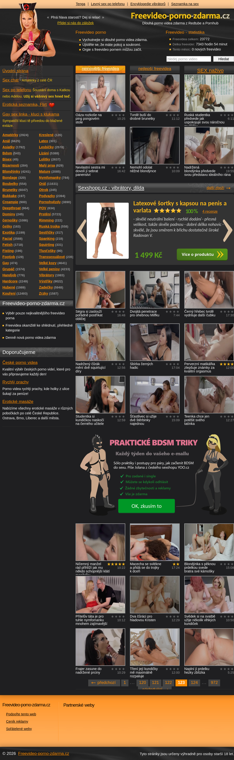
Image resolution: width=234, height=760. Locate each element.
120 (142, 682)
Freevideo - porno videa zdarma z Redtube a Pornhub (27, 36)
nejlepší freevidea (154, 68)
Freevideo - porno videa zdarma (180, 15)
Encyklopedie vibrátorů (148, 4)
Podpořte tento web (21, 714)
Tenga (80, 4)
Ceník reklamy (17, 721)
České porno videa (20, 362)
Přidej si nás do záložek (75, 23)
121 (155, 682)
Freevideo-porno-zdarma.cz (43, 753)
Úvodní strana (15, 71)
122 (168, 682)
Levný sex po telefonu (108, 4)
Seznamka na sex (185, 4)
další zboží (215, 188)
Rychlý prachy (15, 382)
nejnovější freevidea (100, 68)
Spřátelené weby (19, 729)
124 (194, 682)
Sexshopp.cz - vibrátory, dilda (111, 187)
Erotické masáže (17, 401)
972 (214, 682)
